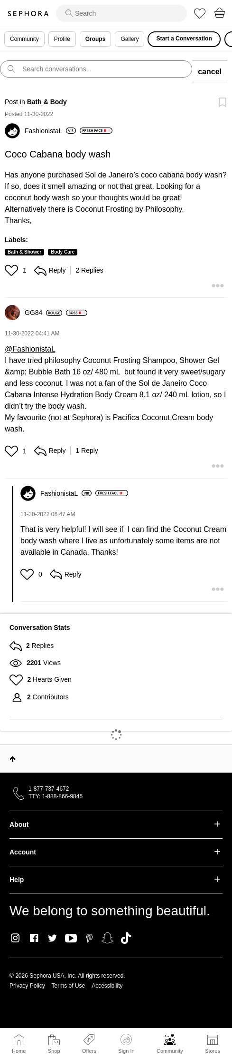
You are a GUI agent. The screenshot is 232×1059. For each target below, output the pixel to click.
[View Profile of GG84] (43, 312)
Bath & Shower (24, 252)
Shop (54, 1051)
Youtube (71, 938)
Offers (89, 1051)
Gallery (130, 39)
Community (170, 1051)
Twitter (52, 938)
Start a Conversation (184, 38)
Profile (62, 39)
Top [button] (12, 759)
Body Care (62, 252)
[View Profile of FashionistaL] (50, 131)
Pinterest (89, 938)
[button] (12, 270)
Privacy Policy (27, 985)
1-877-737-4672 (48, 788)
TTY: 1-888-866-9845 (55, 796)
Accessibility (107, 985)
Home (19, 1051)
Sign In (126, 1044)
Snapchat (107, 938)
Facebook (34, 938)
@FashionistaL (30, 349)
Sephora (28, 13)
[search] (121, 13)
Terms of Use (68, 985)
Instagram (15, 938)
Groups (95, 39)
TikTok (126, 938)
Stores (212, 1051)
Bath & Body (47, 102)
